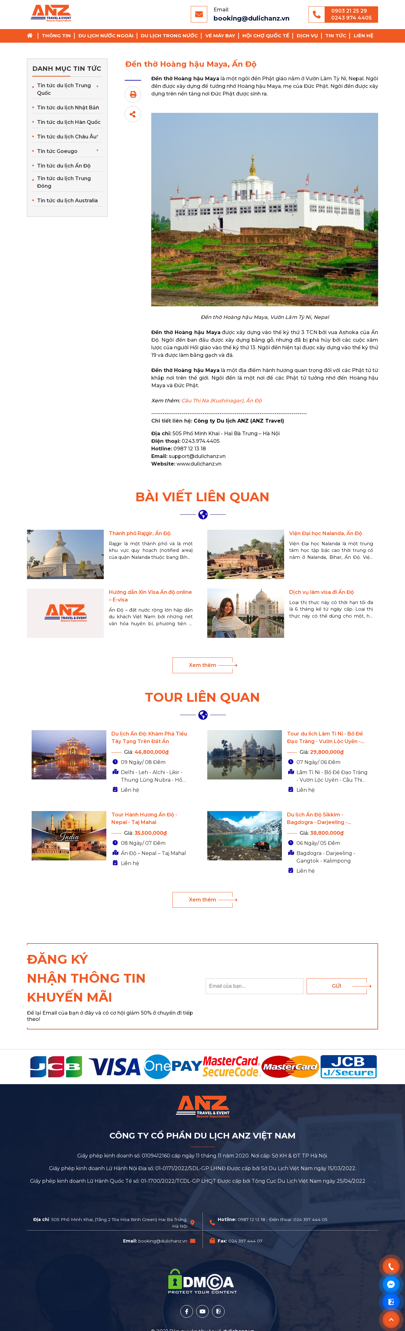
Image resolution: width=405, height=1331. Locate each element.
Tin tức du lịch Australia (67, 201)
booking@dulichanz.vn (252, 18)
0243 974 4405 (351, 18)
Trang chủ (32, 36)
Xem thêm (202, 665)
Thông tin (56, 36)
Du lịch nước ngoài (106, 36)
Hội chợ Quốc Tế (265, 36)
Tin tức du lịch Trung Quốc (64, 89)
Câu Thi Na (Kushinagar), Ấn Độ (221, 401)
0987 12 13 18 (251, 1219)
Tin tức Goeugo (57, 151)
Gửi (336, 986)
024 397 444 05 (310, 1219)
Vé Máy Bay (220, 36)
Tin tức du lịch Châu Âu (67, 137)
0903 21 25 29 (349, 11)
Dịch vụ (307, 36)
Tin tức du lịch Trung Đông (64, 182)
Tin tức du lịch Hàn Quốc (69, 122)
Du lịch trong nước (169, 36)
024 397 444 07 (245, 1240)
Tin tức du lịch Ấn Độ (63, 166)
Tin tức (335, 36)
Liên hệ (363, 36)
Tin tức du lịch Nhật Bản (68, 108)
